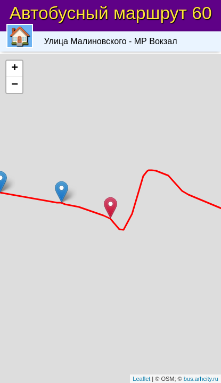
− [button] (14, 85)
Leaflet (141, 379)
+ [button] (14, 69)
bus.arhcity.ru (201, 379)
